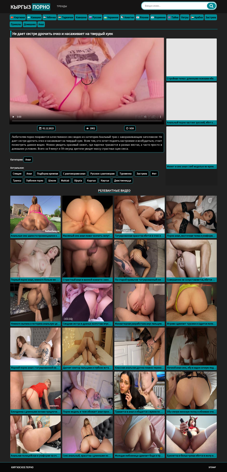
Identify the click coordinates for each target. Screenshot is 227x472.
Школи (52, 180)
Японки (142, 17)
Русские (95, 17)
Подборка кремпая (47, 173)
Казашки (34, 17)
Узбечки (50, 17)
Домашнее (30, 24)
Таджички (65, 17)
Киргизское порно (22, 467)
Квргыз (105, 180)
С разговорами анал (74, 173)
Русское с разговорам (102, 173)
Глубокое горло (34, 180)
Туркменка (125, 173)
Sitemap (212, 467)
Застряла (211, 17)
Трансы (17, 180)
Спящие (17, 173)
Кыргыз (30, 7)
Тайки (173, 17)
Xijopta (78, 180)
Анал (41, 24)
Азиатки (127, 17)
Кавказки (81, 17)
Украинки (111, 17)
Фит (154, 173)
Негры (184, 17)
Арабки (197, 17)
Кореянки (158, 17)
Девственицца (122, 180)
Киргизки (18, 17)
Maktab (65, 180)
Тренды (62, 6)
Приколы (16, 24)
